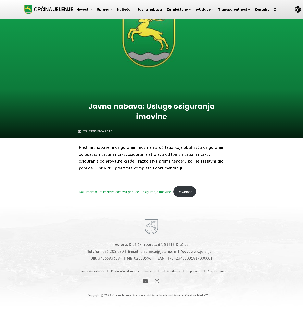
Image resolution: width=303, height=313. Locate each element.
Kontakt (262, 9)
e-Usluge (203, 9)
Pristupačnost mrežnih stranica (131, 269)
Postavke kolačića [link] (92, 269)
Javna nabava (149, 9)
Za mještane (177, 9)
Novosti (82, 9)
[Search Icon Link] (275, 9)
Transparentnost (232, 9)
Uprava (103, 9)
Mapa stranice (217, 269)
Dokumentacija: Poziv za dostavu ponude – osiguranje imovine (125, 191)
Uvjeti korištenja (169, 269)
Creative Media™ (196, 294)
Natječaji (125, 9)
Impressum (194, 269)
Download (184, 191)
